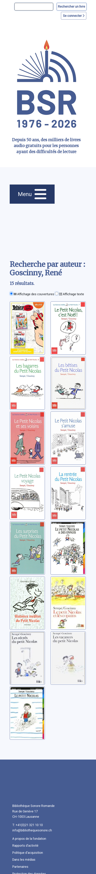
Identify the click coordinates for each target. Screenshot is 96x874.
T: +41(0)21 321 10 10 (27, 825)
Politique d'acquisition (27, 852)
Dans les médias (23, 859)
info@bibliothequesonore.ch (32, 830)
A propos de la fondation (29, 838)
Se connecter (73, 16)
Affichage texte (71, 294)
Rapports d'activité (25, 845)
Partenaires (20, 866)
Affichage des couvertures (34, 294)
